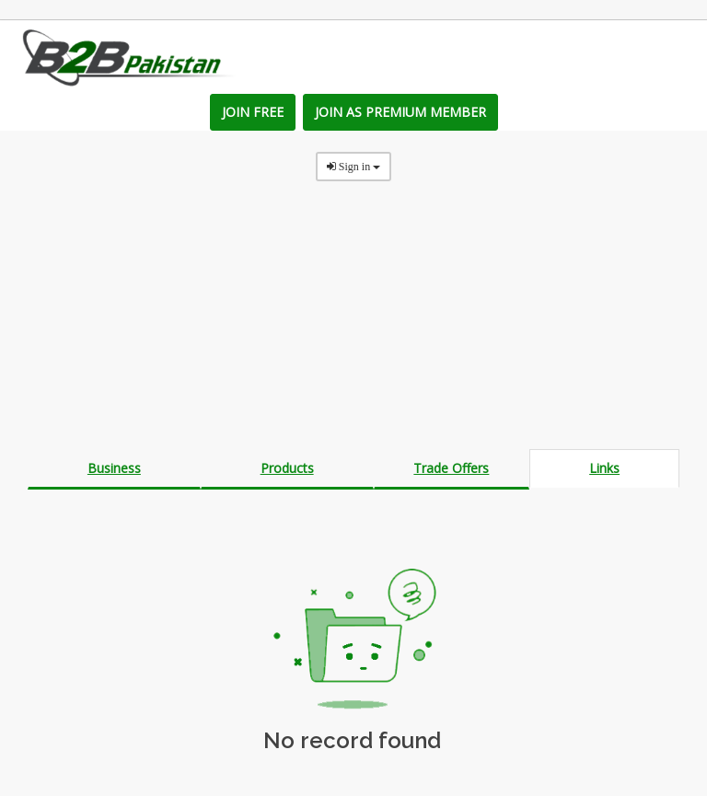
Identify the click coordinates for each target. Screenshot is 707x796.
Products (287, 468)
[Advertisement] (353, 320)
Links (604, 468)
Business (114, 468)
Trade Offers (451, 468)
